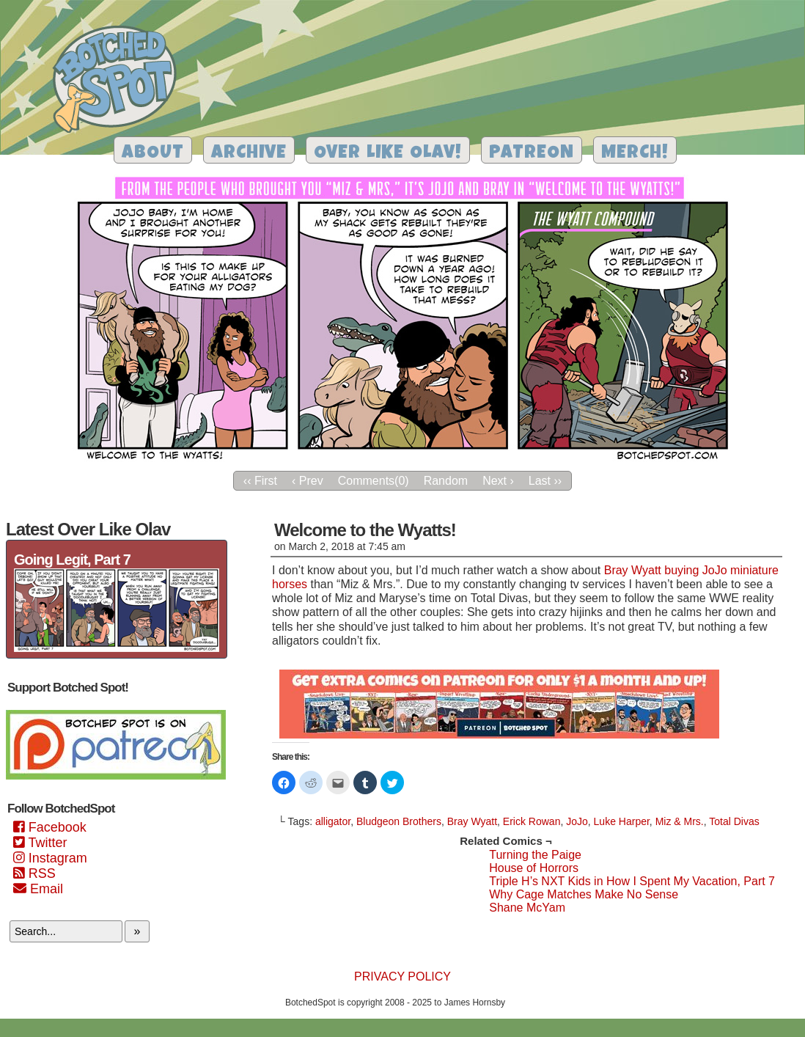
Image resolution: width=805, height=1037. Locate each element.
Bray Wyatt (472, 821)
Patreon (531, 153)
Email (38, 889)
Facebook (50, 827)
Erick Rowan (532, 821)
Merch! (635, 153)
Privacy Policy (402, 976)
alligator (332, 821)
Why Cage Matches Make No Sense (583, 894)
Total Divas (734, 821)
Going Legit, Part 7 (72, 560)
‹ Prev (307, 480)
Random (446, 480)
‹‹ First (260, 480)
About (153, 153)
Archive (249, 153)
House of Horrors (533, 868)
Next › (498, 480)
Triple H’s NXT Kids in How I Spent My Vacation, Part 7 (632, 881)
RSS (34, 873)
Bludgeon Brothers (398, 821)
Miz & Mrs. (679, 821)
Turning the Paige (535, 855)
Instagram (50, 858)
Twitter (40, 842)
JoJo (577, 821)
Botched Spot (120, 81)
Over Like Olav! (388, 153)
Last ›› (545, 480)
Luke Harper (622, 821)
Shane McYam (527, 907)
